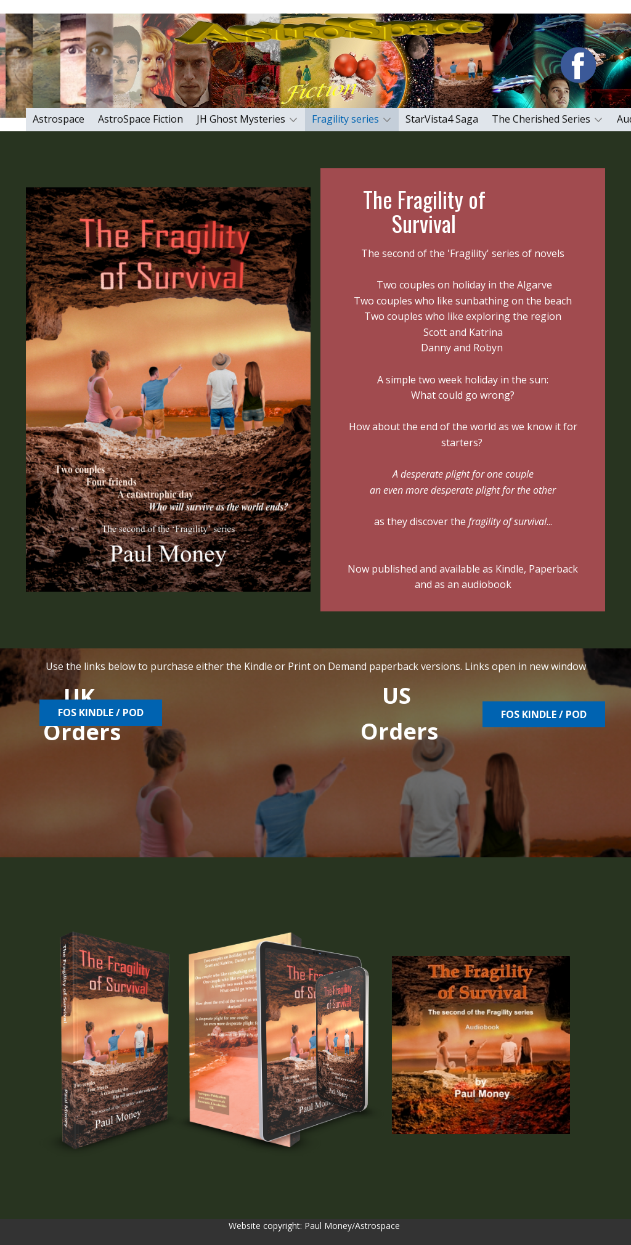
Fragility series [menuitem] (345, 119)
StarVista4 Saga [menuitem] (441, 119)
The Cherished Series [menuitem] (541, 119)
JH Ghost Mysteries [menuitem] (241, 119)
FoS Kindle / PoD (101, 712)
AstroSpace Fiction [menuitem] (140, 119)
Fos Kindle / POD (544, 714)
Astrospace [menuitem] (58, 119)
